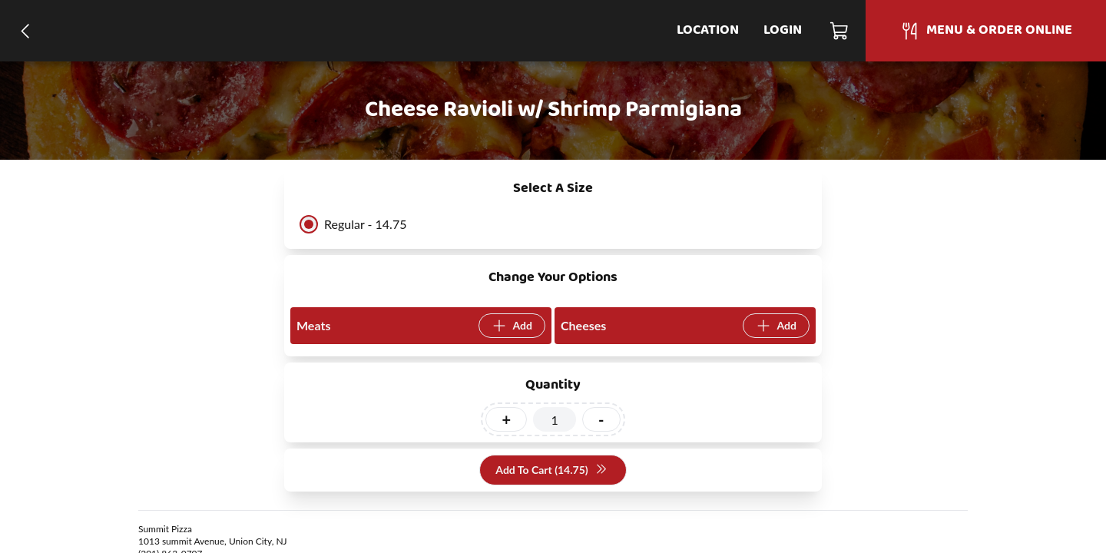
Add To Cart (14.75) (551, 470)
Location (708, 30)
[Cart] (840, 30)
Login (782, 30)
